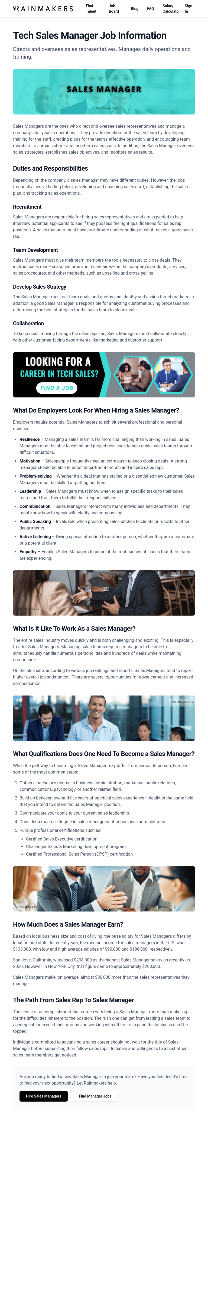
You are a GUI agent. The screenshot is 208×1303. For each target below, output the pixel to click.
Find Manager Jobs (95, 1096)
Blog (134, 8)
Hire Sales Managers (43, 1096)
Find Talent (91, 8)
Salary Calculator (171, 8)
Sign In (188, 8)
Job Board (114, 8)
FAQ (150, 8)
